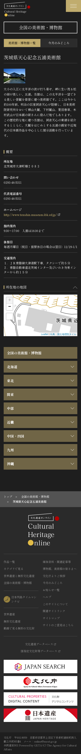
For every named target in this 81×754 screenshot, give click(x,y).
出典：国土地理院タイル (63, 334)
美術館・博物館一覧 (22, 43)
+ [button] (9, 300)
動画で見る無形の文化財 (19, 628)
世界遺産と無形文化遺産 (19, 576)
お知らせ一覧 (51, 590)
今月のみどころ (58, 43)
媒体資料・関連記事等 (57, 562)
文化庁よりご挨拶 (54, 576)
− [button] (9, 307)
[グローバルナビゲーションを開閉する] (73, 6)
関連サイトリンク (54, 611)
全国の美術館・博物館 (24, 352)
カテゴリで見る (13, 569)
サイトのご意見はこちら (58, 625)
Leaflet (44, 334)
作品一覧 (9, 562)
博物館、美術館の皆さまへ (59, 569)
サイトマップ (51, 618)
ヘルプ (47, 597)
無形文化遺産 (12, 621)
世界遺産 (9, 614)
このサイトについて (55, 604)
